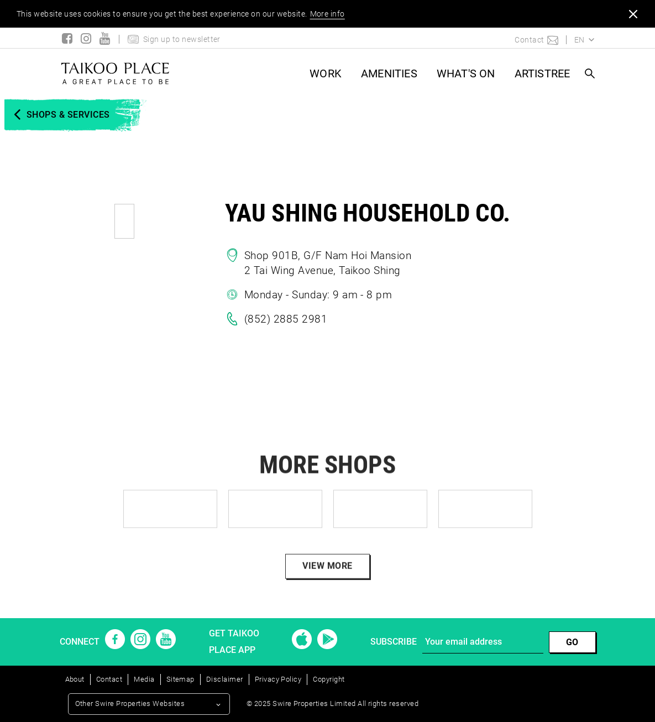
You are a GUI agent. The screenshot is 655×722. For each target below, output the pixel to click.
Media (144, 679)
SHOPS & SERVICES (68, 114)
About (75, 679)
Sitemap (180, 679)
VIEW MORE (327, 580)
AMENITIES (389, 73)
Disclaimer (224, 679)
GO (572, 642)
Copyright (328, 679)
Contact (109, 679)
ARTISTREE (542, 73)
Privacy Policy (278, 679)
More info (327, 13)
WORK (326, 73)
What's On (466, 73)
